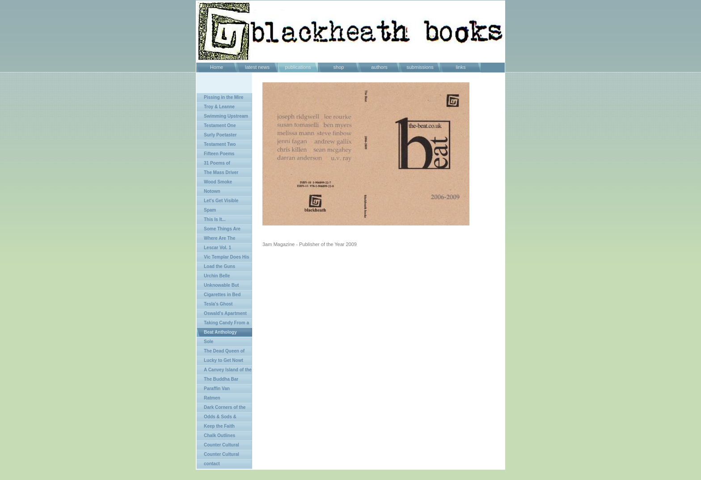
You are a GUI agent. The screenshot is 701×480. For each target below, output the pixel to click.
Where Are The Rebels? (216, 239)
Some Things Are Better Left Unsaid (219, 230)
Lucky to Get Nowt (223, 360)
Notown (212, 191)
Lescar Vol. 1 (217, 247)
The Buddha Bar (221, 379)
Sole (208, 341)
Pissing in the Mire (223, 97)
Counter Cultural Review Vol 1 (218, 446)
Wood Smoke (218, 181)
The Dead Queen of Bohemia (221, 352)
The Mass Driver (221, 172)
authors (379, 67)
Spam (210, 210)
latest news (257, 67)
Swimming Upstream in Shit (222, 117)
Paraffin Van (217, 388)
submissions (420, 67)
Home (216, 67)
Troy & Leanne (219, 106)
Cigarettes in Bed (222, 294)
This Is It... (215, 219)
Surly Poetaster (220, 134)
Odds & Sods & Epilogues (216, 418)
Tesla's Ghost (218, 304)
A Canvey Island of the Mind (224, 371)
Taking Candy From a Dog (223, 324)
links (460, 67)
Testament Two (220, 144)
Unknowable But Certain (218, 286)
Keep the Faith (219, 426)
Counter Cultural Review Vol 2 (218, 455)
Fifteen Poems (219, 153)
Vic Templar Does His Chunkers (223, 258)
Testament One (220, 125)
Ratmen (212, 397)
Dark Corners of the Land (221, 408)
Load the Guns (219, 266)
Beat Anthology (220, 332)
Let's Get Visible (221, 200)
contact (212, 463)
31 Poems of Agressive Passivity (218, 164)
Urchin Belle (217, 275)
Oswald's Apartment (225, 313)
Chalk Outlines (219, 435)
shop (339, 67)
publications (298, 67)
